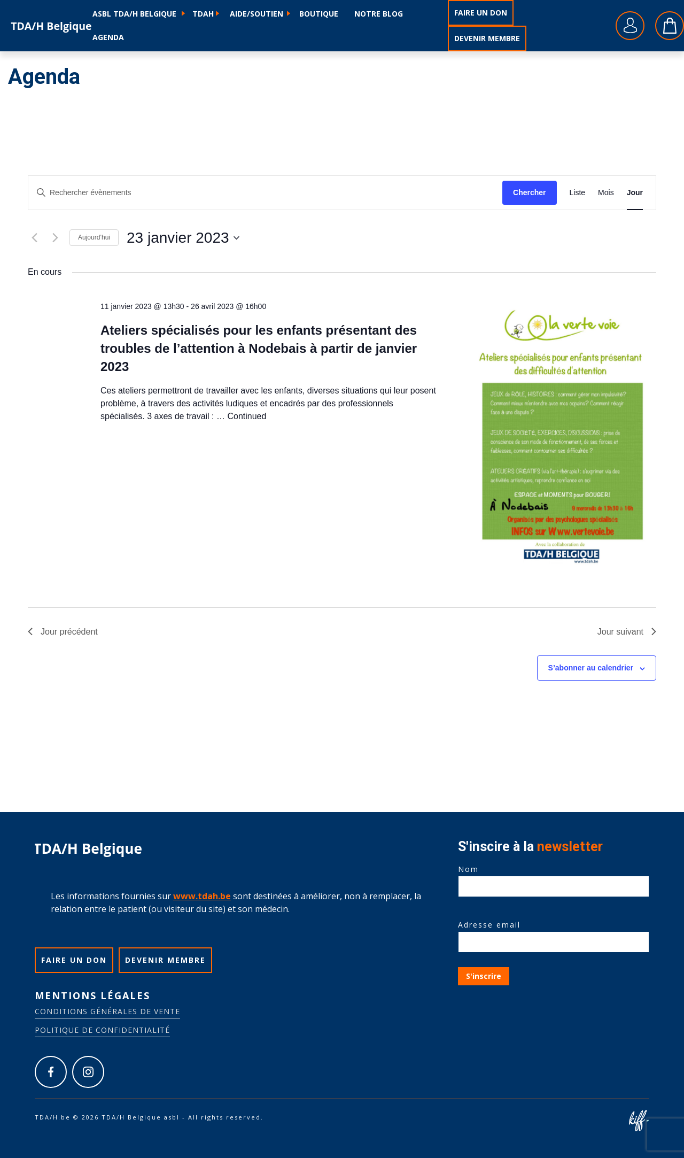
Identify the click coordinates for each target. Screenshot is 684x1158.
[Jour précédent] (34, 237)
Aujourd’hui (94, 237)
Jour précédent (63, 631)
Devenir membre (487, 38)
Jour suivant (626, 631)
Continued (246, 416)
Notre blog (378, 14)
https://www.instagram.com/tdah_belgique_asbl (88, 1072)
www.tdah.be (202, 896)
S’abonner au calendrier (591, 667)
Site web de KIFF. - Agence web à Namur (638, 1120)
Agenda (108, 37)
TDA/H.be (51, 26)
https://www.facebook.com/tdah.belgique (51, 1072)
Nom (553, 878)
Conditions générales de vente (107, 1011)
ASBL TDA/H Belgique (134, 14)
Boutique (318, 14)
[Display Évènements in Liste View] (578, 193)
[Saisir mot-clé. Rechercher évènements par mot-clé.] (265, 193)
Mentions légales (92, 995)
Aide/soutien (256, 14)
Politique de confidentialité (102, 1030)
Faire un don (480, 12)
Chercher (529, 192)
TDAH (203, 14)
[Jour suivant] (55, 237)
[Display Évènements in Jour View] (635, 193)
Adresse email (553, 933)
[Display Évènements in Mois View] (606, 193)
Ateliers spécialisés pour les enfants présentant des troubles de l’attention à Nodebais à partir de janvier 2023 (258, 348)
